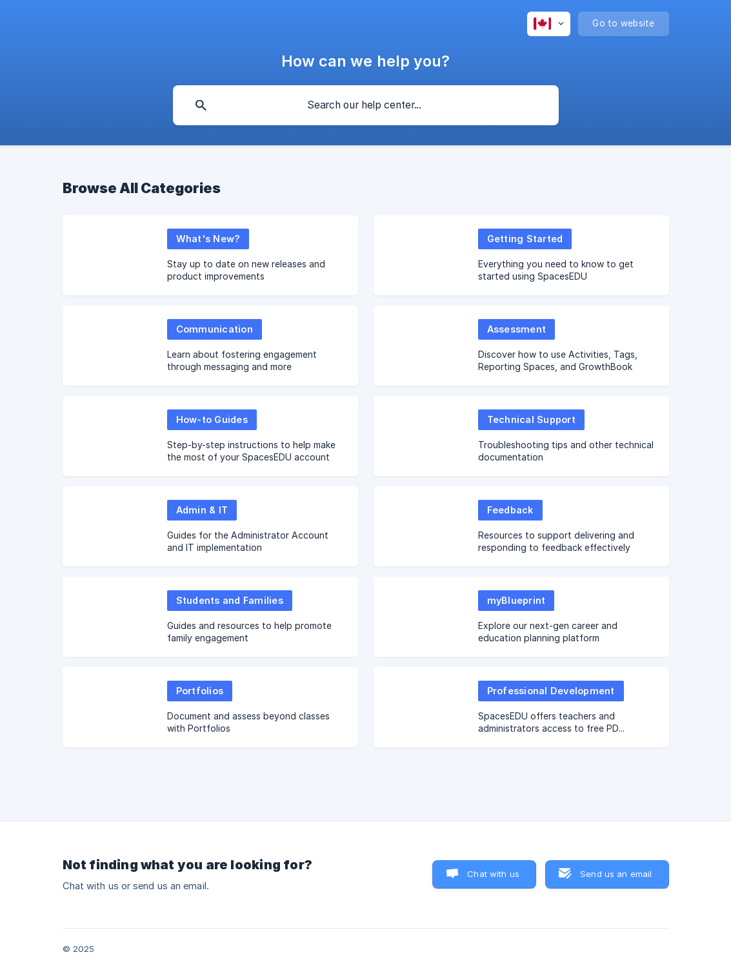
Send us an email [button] (616, 874)
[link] (210, 255)
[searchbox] (366, 105)
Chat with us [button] (493, 874)
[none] (548, 24)
